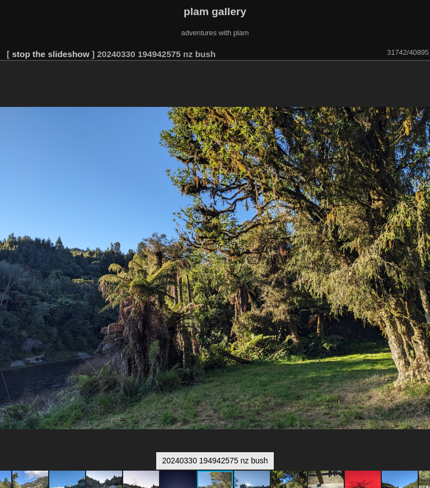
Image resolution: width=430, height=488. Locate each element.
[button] (420, 77)
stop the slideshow (50, 54)
